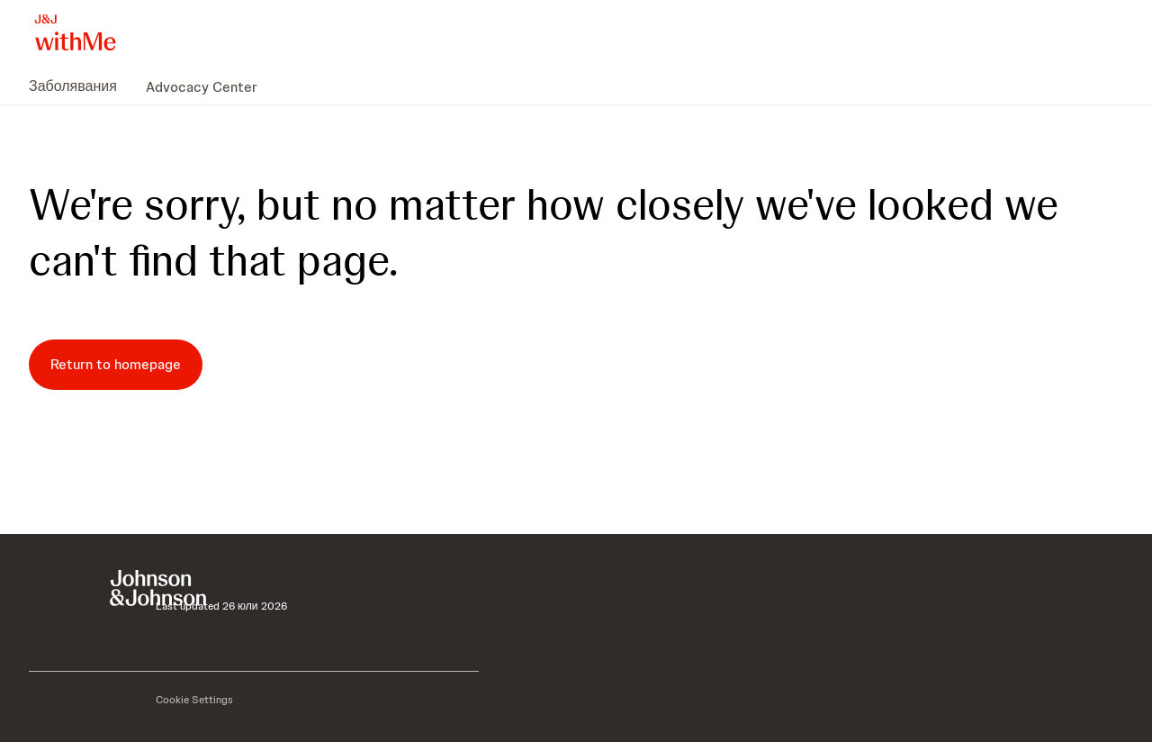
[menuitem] (80, 86)
